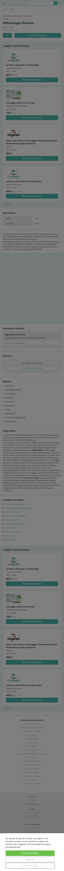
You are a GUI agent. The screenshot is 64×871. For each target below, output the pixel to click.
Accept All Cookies (30, 853)
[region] (32, 852)
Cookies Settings (30, 865)
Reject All (30, 859)
